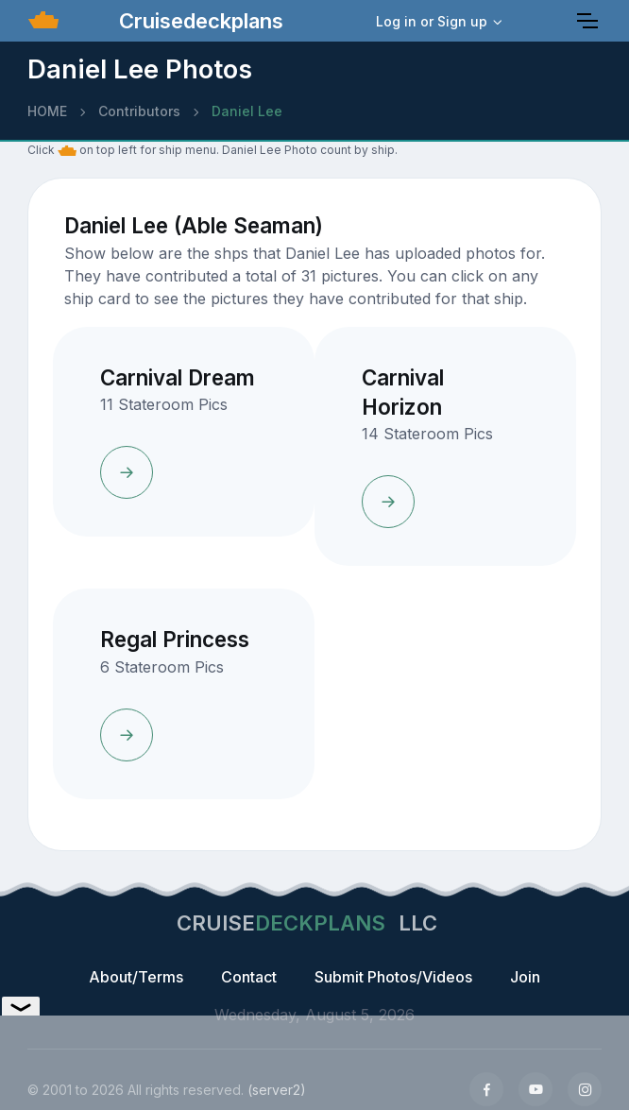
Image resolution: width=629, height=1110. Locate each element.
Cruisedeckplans (198, 21)
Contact (249, 976)
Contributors (139, 111)
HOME (47, 111)
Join (525, 976)
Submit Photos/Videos (393, 976)
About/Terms (136, 976)
